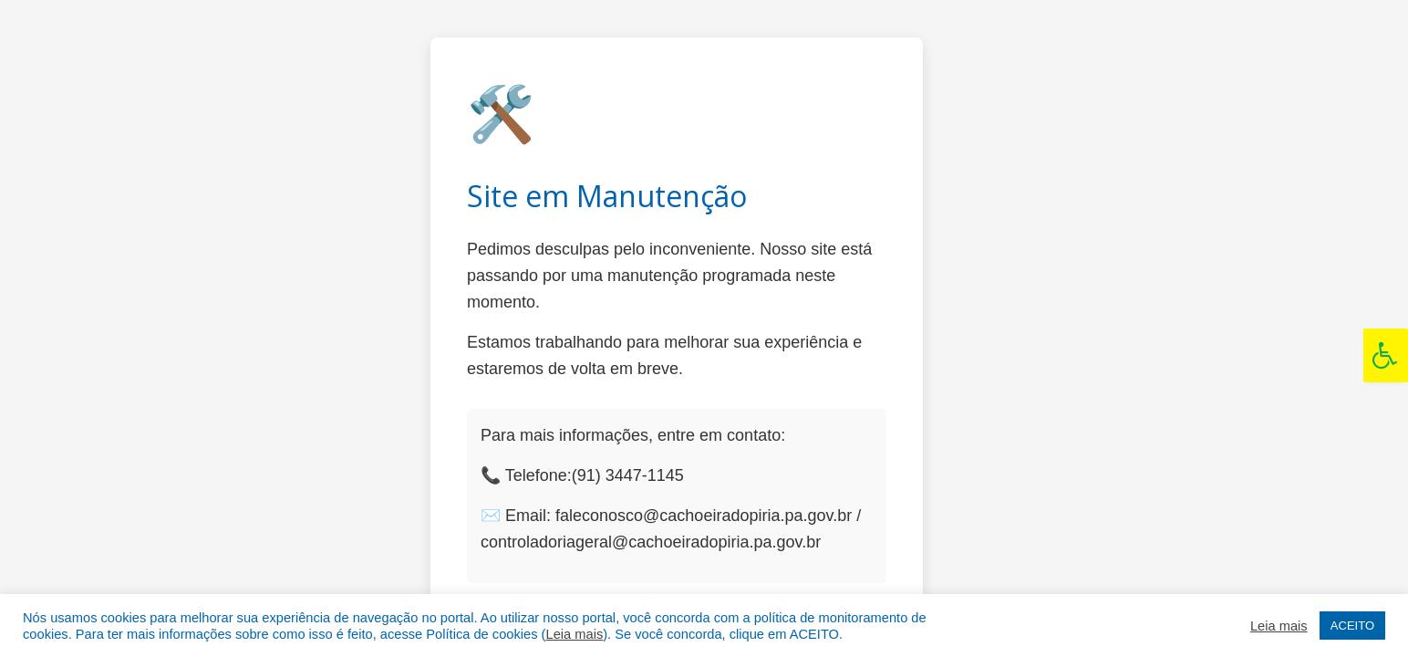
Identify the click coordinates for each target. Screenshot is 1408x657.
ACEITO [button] (1352, 625)
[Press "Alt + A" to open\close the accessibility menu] (1385, 355)
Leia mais (574, 634)
